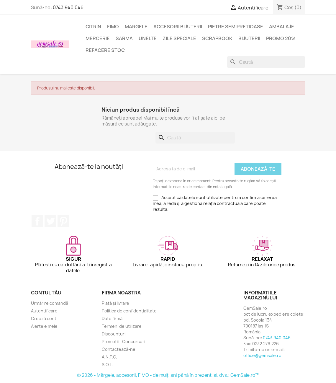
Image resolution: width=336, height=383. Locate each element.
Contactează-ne (118, 349)
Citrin (93, 26)
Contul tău (46, 292)
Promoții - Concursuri (123, 341)
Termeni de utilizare (122, 326)
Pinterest (63, 221)
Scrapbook (217, 38)
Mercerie (98, 38)
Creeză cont (43, 318)
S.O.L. (107, 364)
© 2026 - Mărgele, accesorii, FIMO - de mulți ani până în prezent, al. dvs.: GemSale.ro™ (168, 375)
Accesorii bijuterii (177, 26)
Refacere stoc (105, 50)
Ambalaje (281, 26)
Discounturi (113, 334)
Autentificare (44, 311)
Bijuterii (249, 38)
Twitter (50, 221)
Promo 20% (281, 38)
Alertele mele (44, 326)
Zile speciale (179, 38)
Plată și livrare (115, 303)
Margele (136, 26)
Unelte (148, 38)
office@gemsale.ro (262, 355)
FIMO (113, 26)
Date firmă (112, 318)
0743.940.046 (68, 7)
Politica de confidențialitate (129, 311)
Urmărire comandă (49, 303)
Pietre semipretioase (235, 26)
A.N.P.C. (109, 357)
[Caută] (266, 62)
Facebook (37, 221)
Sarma (124, 38)
